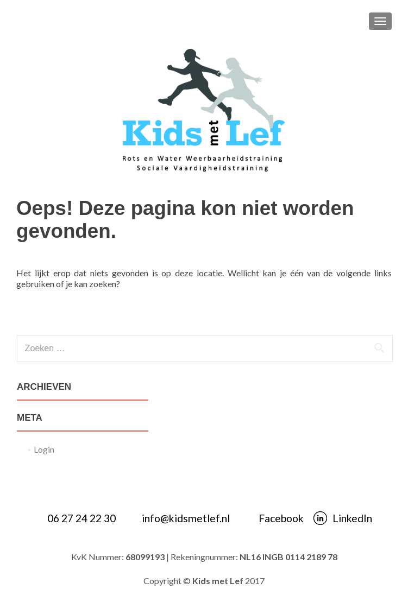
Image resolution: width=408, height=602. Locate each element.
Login (44, 449)
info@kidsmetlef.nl (186, 518)
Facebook (281, 518)
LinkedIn (352, 518)
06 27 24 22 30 (81, 518)
